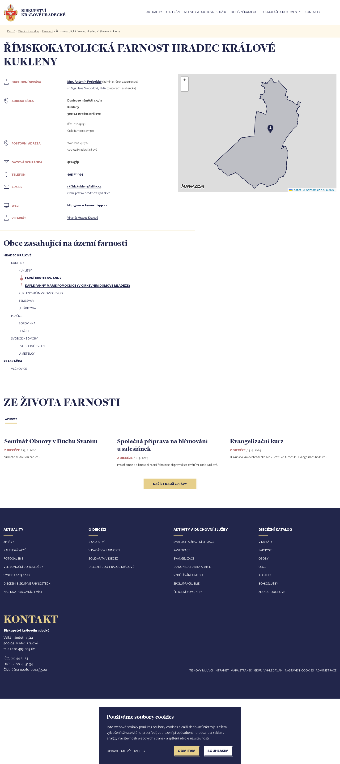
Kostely (265, 640)
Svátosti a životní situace (194, 607)
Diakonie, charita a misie (192, 632)
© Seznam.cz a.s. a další (319, 190)
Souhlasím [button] (218, 750)
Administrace (326, 736)
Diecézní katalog (244, 12)
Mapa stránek (241, 736)
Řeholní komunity (188, 657)
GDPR (258, 736)
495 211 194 (75, 174)
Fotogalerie (13, 624)
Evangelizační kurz (257, 506)
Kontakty (312, 12)
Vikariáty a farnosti (104, 615)
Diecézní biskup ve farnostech (27, 649)
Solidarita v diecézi (104, 624)
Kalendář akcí (15, 615)
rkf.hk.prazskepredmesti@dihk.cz (88, 193)
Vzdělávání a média (188, 640)
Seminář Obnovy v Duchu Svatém (51, 506)
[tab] (15, 419)
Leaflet (295, 190)
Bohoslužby (268, 649)
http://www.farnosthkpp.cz (87, 205)
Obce (262, 632)
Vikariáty (265, 607)
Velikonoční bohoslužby (23, 632)
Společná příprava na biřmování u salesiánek (162, 510)
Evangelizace (184, 624)
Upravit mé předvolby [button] (126, 750)
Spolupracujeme (187, 649)
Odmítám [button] (187, 750)
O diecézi (173, 12)
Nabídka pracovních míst (23, 657)
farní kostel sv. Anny (43, 278)
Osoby (263, 624)
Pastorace (182, 615)
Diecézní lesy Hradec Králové (111, 632)
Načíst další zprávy (170, 549)
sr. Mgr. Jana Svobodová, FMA (86, 88)
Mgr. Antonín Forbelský (84, 81)
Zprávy (11, 418)
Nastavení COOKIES (299, 736)
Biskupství (97, 607)
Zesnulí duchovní (272, 657)
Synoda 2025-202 (16, 640)
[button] (257, 133)
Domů (11, 31)
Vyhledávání (273, 736)
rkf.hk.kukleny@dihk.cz (84, 186)
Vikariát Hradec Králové (82, 217)
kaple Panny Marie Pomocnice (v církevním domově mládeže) (77, 285)
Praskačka (13, 361)
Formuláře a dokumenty (281, 12)
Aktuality (154, 12)
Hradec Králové (17, 255)
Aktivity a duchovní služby (205, 12)
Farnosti (47, 31)
